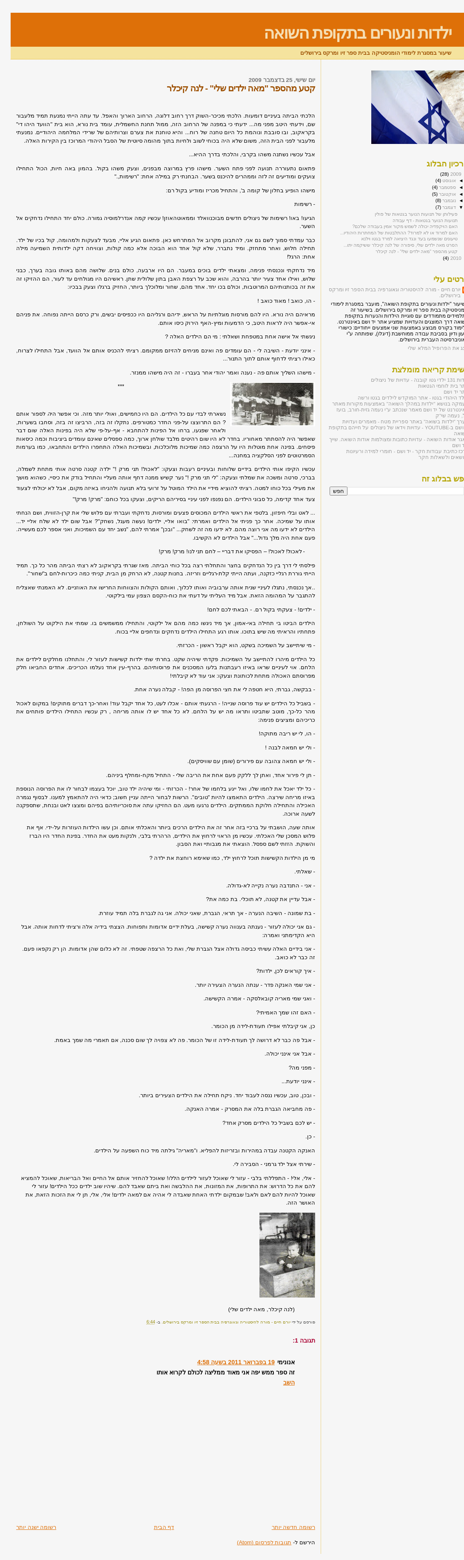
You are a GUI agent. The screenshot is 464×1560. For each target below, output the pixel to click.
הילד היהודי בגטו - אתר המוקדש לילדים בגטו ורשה (402, 397)
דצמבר (437, 207)
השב (278, 1382)
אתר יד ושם (445, 391)
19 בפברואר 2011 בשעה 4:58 (225, 1362)
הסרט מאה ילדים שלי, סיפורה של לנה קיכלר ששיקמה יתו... (390, 245)
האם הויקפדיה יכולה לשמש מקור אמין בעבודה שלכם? (394, 226)
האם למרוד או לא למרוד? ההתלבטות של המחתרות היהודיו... (388, 232)
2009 (444, 174)
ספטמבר (436, 187)
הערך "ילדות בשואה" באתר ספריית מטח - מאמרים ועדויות (395, 421)
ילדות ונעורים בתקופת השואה (347, 33)
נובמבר (437, 200)
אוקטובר (436, 194)
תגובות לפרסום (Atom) (253, 1542)
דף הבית (153, 1527)
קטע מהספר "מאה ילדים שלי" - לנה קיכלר (406, 251)
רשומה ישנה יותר (26, 1527)
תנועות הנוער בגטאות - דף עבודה (414, 220)
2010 (444, 258)
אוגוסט (437, 180)
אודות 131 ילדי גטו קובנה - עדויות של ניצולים (409, 380)
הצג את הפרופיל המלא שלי (427, 348)
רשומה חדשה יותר (283, 1527)
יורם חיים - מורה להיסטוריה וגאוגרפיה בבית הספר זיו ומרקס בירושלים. (384, 292)
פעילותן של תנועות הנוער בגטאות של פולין (405, 214)
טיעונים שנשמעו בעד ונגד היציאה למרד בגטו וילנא (398, 238)
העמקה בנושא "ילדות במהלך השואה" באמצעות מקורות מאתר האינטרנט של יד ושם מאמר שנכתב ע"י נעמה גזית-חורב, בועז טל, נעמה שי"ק (390, 409)
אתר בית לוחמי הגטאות (432, 386)
